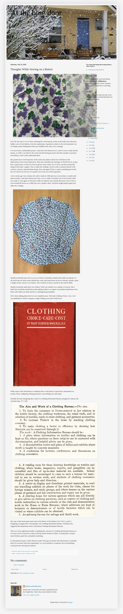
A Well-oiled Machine (97, 128)
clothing (18, 553)
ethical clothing (25, 553)
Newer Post (14, 569)
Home (45, 569)
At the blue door (36, 12)
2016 (90, 154)
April (92, 135)
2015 (90, 157)
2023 (90, 115)
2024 (90, 112)
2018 (90, 148)
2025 (90, 109)
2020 (90, 142)
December (94, 117)
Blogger (70, 602)
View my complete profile (31, 595)
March (93, 138)
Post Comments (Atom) (26, 573)
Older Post (74, 569)
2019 (90, 145)
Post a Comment (19, 565)
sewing (33, 553)
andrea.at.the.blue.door (33, 586)
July (92, 121)
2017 (90, 151)
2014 (90, 161)
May (92, 132)
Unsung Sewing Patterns (96, 70)
